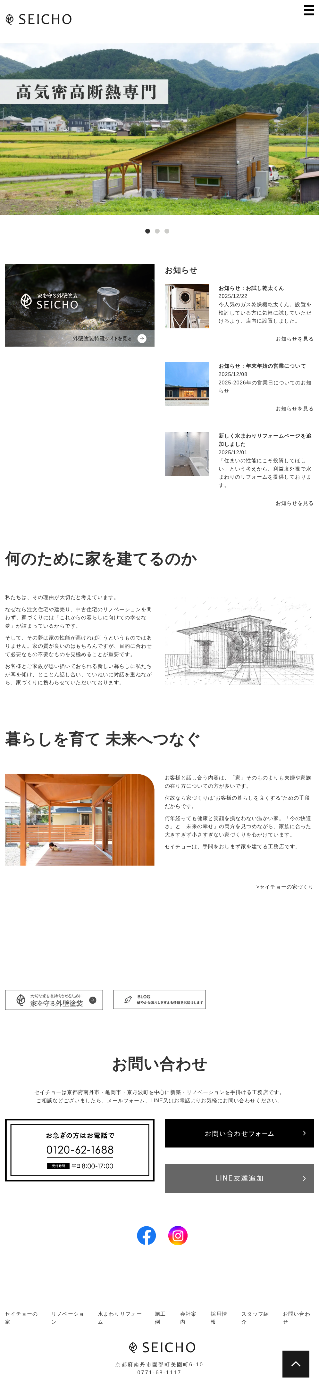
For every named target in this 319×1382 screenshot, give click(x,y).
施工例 (160, 1318)
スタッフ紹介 (255, 1318)
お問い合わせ (296, 1318)
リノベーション (68, 1318)
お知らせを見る (295, 338)
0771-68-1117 (159, 1372)
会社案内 (188, 1318)
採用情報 (219, 1318)
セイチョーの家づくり (286, 887)
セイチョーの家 (21, 1318)
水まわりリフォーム (120, 1318)
